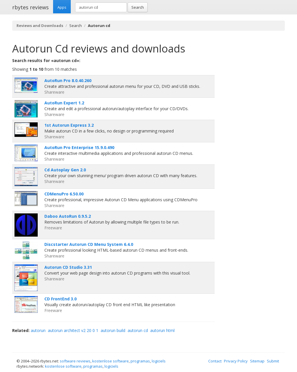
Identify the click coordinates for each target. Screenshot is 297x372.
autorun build (113, 330)
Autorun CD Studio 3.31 (68, 267)
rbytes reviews (30, 7)
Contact (215, 361)
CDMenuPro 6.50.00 (64, 194)
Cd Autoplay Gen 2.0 (65, 170)
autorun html (162, 330)
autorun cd (138, 330)
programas (140, 361)
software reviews (75, 361)
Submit (273, 361)
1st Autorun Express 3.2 (69, 125)
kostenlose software (110, 361)
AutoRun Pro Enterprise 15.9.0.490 (79, 147)
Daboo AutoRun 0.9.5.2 (67, 216)
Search (137, 7)
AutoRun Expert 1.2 (64, 103)
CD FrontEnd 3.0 (60, 299)
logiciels (159, 361)
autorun (38, 330)
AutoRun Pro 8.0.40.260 (67, 80)
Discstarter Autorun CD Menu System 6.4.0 (88, 244)
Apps (61, 7)
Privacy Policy (236, 361)
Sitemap (257, 361)
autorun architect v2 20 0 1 (73, 330)
